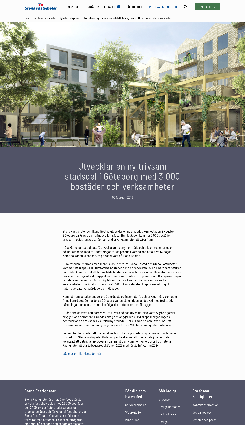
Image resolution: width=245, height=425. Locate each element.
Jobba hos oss (202, 412)
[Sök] (185, 7)
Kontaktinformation (205, 405)
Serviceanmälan (135, 405)
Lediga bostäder (169, 407)
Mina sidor (208, 7)
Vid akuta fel (133, 412)
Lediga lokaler (168, 414)
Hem (26, 18)
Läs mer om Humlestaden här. (82, 353)
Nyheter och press (69, 18)
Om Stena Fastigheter (44, 18)
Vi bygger (165, 399)
